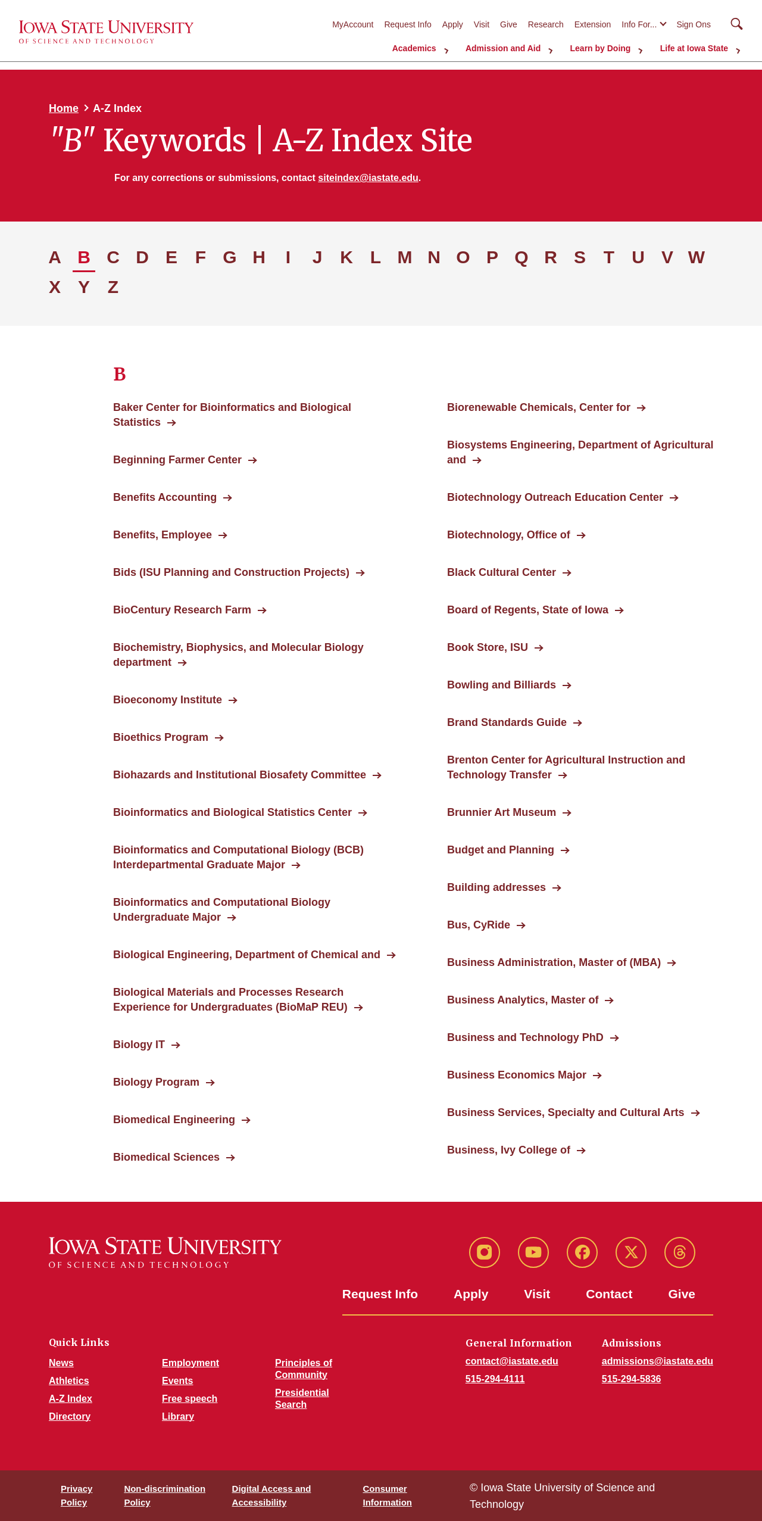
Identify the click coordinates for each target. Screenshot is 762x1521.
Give (508, 24)
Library (178, 1416)
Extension (592, 24)
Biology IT (139, 1045)
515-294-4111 (495, 1379)
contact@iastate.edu (512, 1361)
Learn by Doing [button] (609, 47)
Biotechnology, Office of (508, 535)
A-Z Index (70, 1399)
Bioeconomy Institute (167, 700)
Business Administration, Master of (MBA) (554, 962)
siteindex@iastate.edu (368, 178)
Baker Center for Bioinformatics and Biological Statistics (232, 414)
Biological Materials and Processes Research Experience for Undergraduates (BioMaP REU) (237, 999)
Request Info (407, 24)
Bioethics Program (160, 737)
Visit (481, 24)
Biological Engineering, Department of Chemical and (246, 955)
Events (177, 1381)
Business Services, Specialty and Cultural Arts (566, 1112)
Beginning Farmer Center (177, 460)
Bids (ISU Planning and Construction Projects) (231, 572)
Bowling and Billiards (501, 685)
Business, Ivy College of (508, 1150)
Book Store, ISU (487, 647)
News (61, 1363)
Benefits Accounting (165, 497)
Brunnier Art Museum (501, 812)
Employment (190, 1363)
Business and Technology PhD (525, 1037)
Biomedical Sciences (166, 1157)
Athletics (69, 1381)
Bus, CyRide (478, 925)
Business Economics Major (516, 1075)
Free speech (189, 1399)
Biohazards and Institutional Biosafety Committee (239, 775)
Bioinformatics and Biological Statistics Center (232, 812)
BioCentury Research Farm (182, 610)
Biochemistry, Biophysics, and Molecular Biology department (238, 654)
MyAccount (352, 24)
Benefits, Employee (162, 535)
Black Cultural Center (501, 572)
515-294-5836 (631, 1379)
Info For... (639, 24)
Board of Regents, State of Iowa (527, 610)
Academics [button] (435, 47)
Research (546, 24)
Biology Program (156, 1082)
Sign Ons (693, 24)
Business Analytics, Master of (522, 1000)
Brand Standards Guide (507, 722)
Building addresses (496, 887)
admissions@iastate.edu (657, 1361)
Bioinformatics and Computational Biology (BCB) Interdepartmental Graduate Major (238, 857)
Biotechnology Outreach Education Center (555, 497)
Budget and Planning (500, 850)
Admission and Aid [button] (517, 47)
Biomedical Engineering (174, 1120)
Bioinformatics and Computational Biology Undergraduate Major (221, 909)
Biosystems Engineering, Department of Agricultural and (580, 452)
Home (64, 108)
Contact (609, 1294)
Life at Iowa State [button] (698, 47)
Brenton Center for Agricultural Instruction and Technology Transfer (566, 767)
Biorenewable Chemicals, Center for (538, 407)
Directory (69, 1416)
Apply (452, 24)
